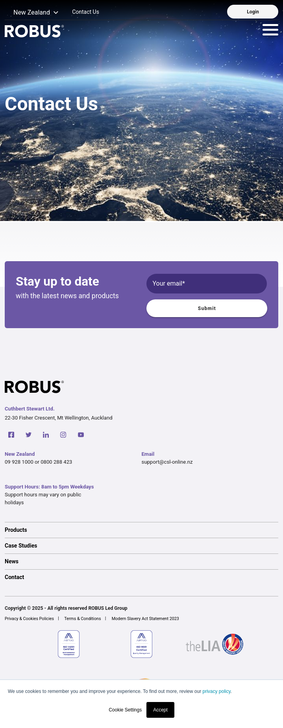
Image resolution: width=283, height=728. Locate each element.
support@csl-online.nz (167, 462)
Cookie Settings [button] (125, 710)
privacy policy (216, 691)
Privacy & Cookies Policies (29, 618)
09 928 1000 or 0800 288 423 (38, 462)
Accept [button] (160, 710)
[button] (32, 12)
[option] (141, 530)
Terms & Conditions (82, 618)
